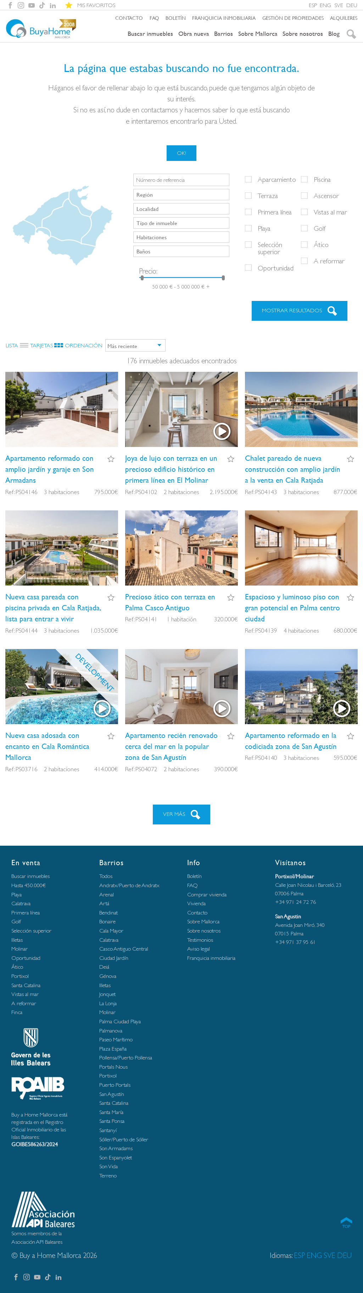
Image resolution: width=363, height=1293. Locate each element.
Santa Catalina (25, 985)
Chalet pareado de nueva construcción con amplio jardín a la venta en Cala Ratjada (292, 469)
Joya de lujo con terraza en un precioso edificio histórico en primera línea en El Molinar (171, 469)
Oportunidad (276, 268)
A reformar (329, 261)
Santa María (111, 1112)
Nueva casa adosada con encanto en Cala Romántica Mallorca (47, 746)
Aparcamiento (277, 179)
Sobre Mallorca (258, 33)
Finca (16, 1012)
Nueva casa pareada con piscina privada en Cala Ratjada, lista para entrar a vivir (53, 607)
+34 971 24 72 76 (295, 902)
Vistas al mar (330, 212)
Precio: (148, 271)
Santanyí (108, 1130)
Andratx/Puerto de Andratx (129, 885)
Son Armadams (116, 1148)
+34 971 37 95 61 (295, 942)
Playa (264, 228)
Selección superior (270, 248)
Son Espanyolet (115, 1157)
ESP (313, 5)
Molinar (19, 948)
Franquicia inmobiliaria (224, 18)
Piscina (322, 179)
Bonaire (107, 921)
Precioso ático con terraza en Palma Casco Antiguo (170, 602)
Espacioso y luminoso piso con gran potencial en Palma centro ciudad (292, 607)
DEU (351, 5)
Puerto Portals (114, 1084)
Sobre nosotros (303, 33)
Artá (104, 903)
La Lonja (108, 1003)
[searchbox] (182, 194)
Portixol (20, 976)
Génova (107, 976)
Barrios (223, 33)
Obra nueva (193, 33)
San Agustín (111, 1094)
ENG (325, 5)
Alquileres (343, 18)
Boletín (176, 18)
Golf (320, 228)
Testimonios (200, 939)
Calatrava (20, 903)
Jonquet (107, 994)
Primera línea (275, 212)
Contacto (129, 18)
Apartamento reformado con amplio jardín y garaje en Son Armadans (49, 469)
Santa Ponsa (111, 1121)
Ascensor (326, 196)
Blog (334, 33)
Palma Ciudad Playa (120, 1021)
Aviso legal (198, 948)
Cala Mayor (111, 930)
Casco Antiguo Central (123, 948)
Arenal (106, 894)
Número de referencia (160, 180)
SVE (338, 5)
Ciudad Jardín (113, 958)
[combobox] (181, 194)
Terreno (108, 1175)
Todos (105, 876)
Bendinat (108, 912)
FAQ (154, 18)
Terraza (268, 196)
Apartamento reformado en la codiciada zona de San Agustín (291, 741)
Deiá (104, 966)
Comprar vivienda (207, 894)
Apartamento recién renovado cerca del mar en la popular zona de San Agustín (171, 746)
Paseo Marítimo (116, 1039)
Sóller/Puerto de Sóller (123, 1139)
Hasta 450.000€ (28, 885)
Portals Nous (113, 1066)
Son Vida (108, 1166)
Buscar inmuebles (150, 33)
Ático (321, 244)
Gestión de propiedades (293, 18)
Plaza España (113, 1048)
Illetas (17, 939)
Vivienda (196, 903)
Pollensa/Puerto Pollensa (125, 1057)
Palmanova (110, 1030)
